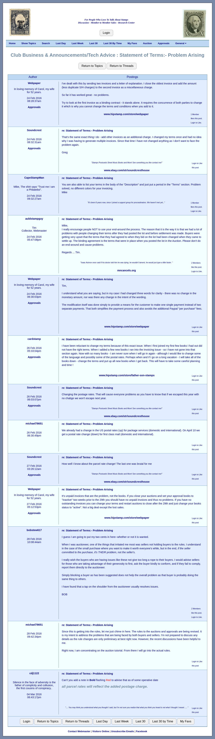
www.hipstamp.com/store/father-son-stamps (127, 375)
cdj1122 (34, 673)
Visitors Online (100, 731)
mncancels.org (126, 270)
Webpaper (34, 83)
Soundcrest (34, 130)
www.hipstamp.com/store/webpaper (126, 114)
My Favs (132, 43)
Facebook (141, 731)
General (180, 43)
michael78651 (34, 423)
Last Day (61, 43)
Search (46, 43)
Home (12, 43)
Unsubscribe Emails (122, 731)
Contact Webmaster (79, 731)
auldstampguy (34, 218)
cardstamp (34, 338)
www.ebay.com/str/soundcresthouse (127, 170)
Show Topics (28, 43)
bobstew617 (34, 530)
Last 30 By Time (113, 43)
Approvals (163, 43)
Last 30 (93, 43)
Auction (147, 43)
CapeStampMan (34, 177)
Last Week (77, 43)
